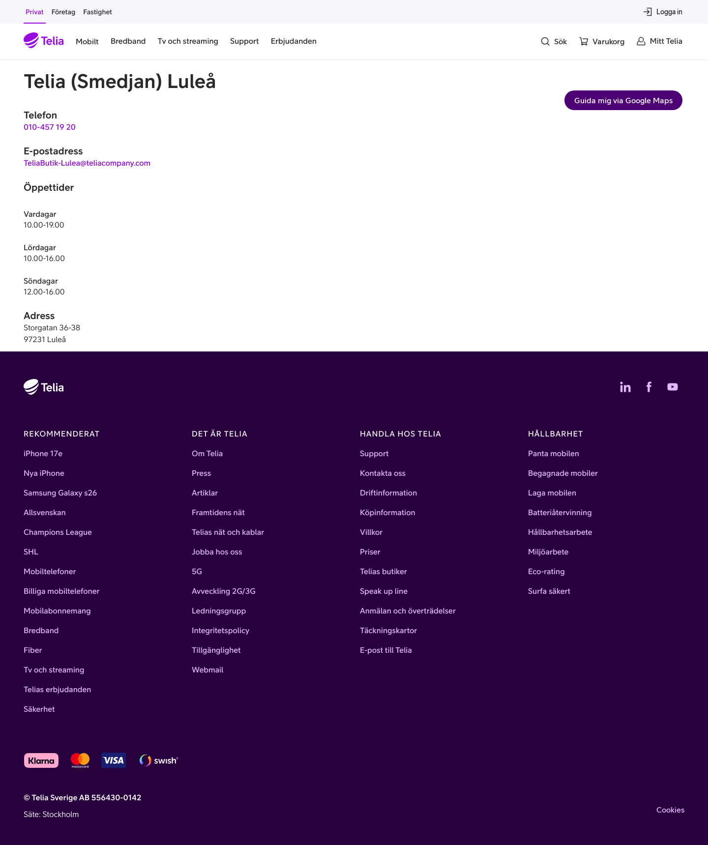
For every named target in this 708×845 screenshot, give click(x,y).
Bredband (41, 630)
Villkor (371, 532)
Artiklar (205, 493)
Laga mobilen (552, 493)
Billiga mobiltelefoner (61, 591)
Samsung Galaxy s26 (60, 493)
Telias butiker (383, 571)
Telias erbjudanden (57, 689)
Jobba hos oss (217, 552)
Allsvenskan (45, 512)
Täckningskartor (388, 630)
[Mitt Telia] (659, 41)
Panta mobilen (553, 453)
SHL (31, 552)
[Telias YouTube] (672, 387)
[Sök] (553, 41)
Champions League (58, 532)
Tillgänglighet (216, 650)
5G (197, 571)
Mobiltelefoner (50, 571)
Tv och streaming (54, 670)
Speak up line (384, 591)
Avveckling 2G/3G (224, 591)
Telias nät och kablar (228, 532)
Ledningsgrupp (219, 611)
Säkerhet (39, 709)
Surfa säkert (549, 591)
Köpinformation (387, 512)
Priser (370, 552)
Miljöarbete (548, 552)
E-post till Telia (386, 650)
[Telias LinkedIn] (625, 387)
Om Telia (207, 453)
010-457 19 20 (50, 127)
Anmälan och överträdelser (408, 611)
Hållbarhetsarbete (560, 532)
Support (374, 453)
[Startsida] (44, 41)
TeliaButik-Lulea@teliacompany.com (87, 163)
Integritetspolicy (220, 630)
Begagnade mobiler (563, 473)
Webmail (207, 670)
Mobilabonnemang (57, 611)
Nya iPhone (44, 473)
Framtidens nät (218, 512)
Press (201, 473)
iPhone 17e (43, 453)
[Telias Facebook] (649, 387)
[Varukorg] (601, 41)
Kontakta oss (383, 473)
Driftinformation (388, 493)
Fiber (33, 650)
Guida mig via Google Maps (623, 100)
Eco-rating (546, 571)
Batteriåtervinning (560, 512)
